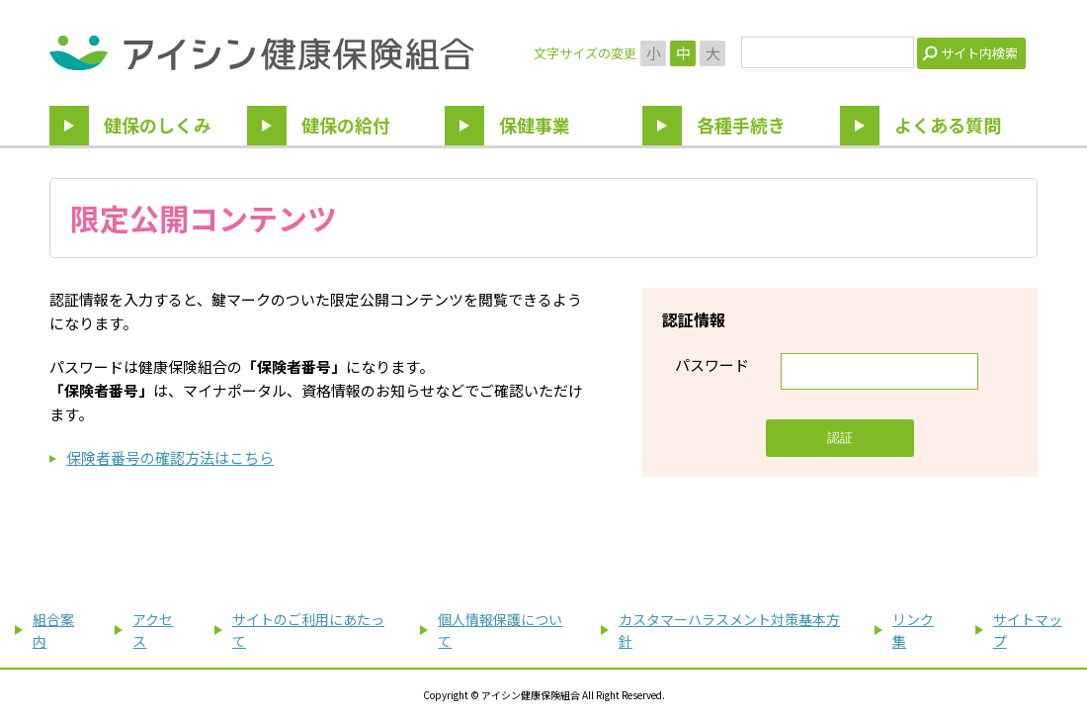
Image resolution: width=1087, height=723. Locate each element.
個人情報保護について (500, 630)
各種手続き (741, 124)
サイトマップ (1027, 630)
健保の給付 (345, 124)
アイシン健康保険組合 (261, 53)
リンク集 (913, 630)
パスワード (712, 364)
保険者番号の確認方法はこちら (170, 457)
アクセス (152, 630)
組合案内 (53, 630)
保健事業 (534, 124)
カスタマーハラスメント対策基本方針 (729, 630)
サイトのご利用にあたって (308, 630)
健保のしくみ (157, 124)
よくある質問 (947, 124)
